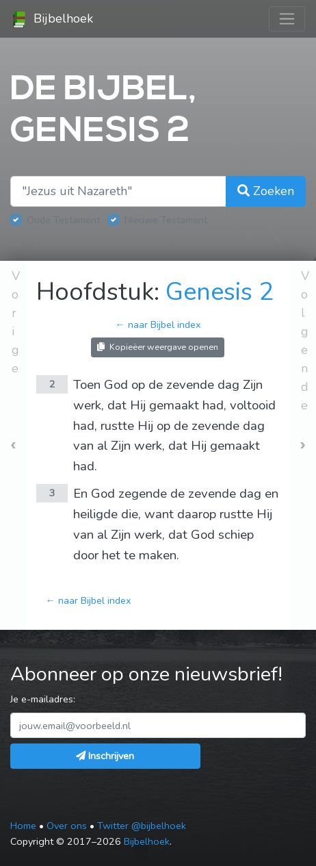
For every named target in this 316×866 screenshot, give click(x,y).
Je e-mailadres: (42, 699)
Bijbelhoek (52, 19)
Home (23, 825)
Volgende (305, 340)
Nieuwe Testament (165, 220)
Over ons (67, 825)
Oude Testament (63, 220)
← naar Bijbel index (157, 324)
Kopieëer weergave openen (157, 347)
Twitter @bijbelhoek (141, 825)
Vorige (16, 322)
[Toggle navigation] (287, 18)
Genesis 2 (220, 292)
